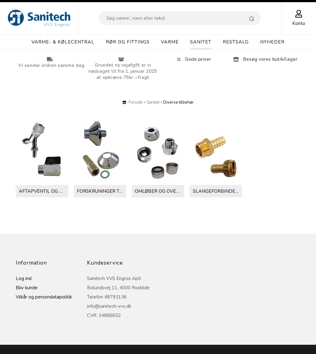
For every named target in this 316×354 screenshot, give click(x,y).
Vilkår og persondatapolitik (44, 297)
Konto (298, 23)
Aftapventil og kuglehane (43, 191)
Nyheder (272, 42)
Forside (136, 102)
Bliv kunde (27, 288)
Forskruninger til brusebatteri (101, 191)
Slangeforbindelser (217, 191)
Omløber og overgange (159, 191)
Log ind (23, 278)
